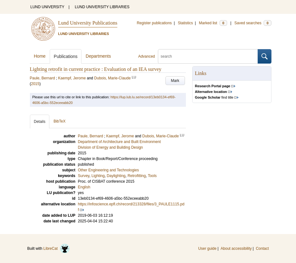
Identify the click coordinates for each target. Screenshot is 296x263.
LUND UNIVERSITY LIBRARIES (102, 7)
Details (40, 121)
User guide (207, 248)
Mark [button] (175, 80)
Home (40, 56)
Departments (98, 56)
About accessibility (236, 248)
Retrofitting (136, 176)
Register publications (154, 23)
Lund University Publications (87, 23)
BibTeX (59, 121)
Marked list (213, 23)
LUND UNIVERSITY (47, 7)
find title (214, 97)
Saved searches (252, 23)
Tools (152, 176)
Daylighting (116, 176)
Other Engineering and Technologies (108, 170)
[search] (208, 56)
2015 (35, 84)
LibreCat (56, 248)
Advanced (146, 56)
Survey (83, 176)
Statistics (185, 23)
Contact (262, 248)
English (84, 187)
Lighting (98, 176)
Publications (66, 56)
